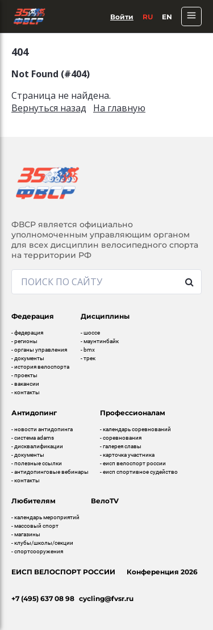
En (167, 16)
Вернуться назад (48, 108)
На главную (119, 108)
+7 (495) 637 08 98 (42, 598)
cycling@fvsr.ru (106, 598)
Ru (148, 16)
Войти (121, 16)
